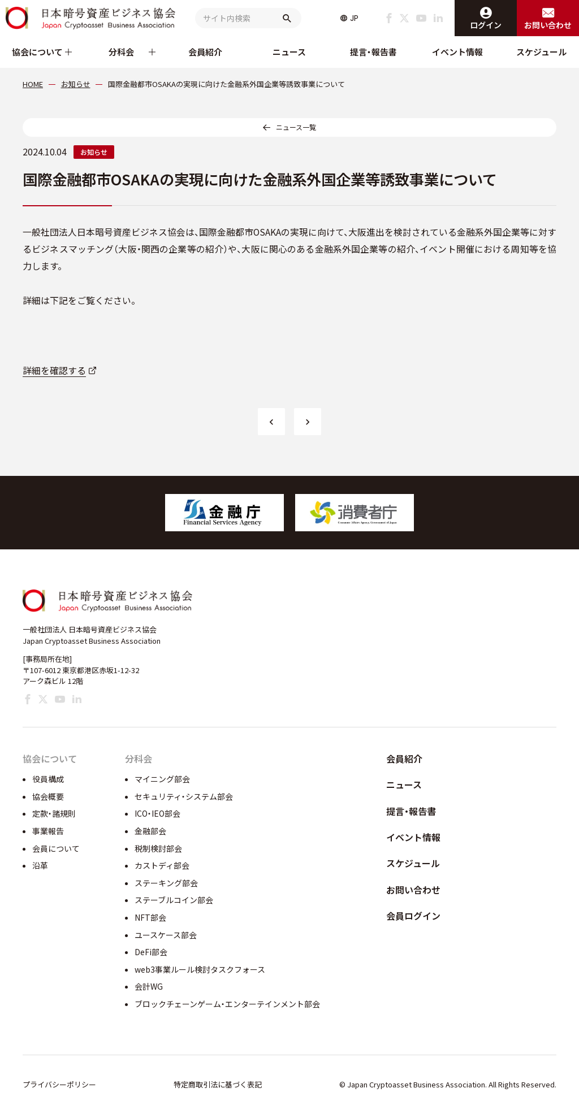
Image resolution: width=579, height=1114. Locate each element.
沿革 (40, 865)
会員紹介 (205, 52)
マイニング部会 (162, 778)
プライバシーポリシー (59, 1084)
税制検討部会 (158, 848)
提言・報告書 (373, 52)
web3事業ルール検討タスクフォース (200, 969)
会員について (56, 848)
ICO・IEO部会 (157, 813)
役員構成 (48, 778)
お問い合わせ (413, 889)
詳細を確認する (54, 370)
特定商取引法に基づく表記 (218, 1084)
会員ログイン (413, 915)
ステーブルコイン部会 (174, 899)
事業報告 (48, 830)
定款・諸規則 (54, 813)
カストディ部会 (162, 865)
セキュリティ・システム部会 (184, 796)
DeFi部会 (151, 951)
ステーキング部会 (166, 882)
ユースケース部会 (166, 934)
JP (354, 18)
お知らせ (93, 152)
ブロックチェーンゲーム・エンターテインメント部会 (227, 1003)
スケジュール (541, 52)
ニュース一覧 (296, 127)
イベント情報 (457, 52)
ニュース (289, 52)
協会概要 (48, 796)
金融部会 (150, 830)
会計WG (149, 986)
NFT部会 (150, 917)
